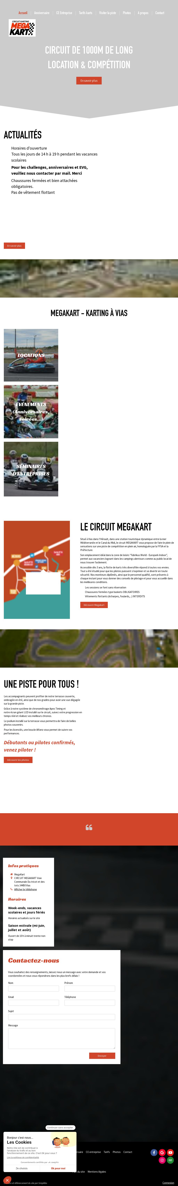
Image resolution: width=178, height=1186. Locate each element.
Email (11, 997)
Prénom (68, 983)
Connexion (168, 1182)
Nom (10, 983)
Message (13, 1025)
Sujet (11, 1011)
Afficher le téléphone (25, 889)
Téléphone (70, 997)
